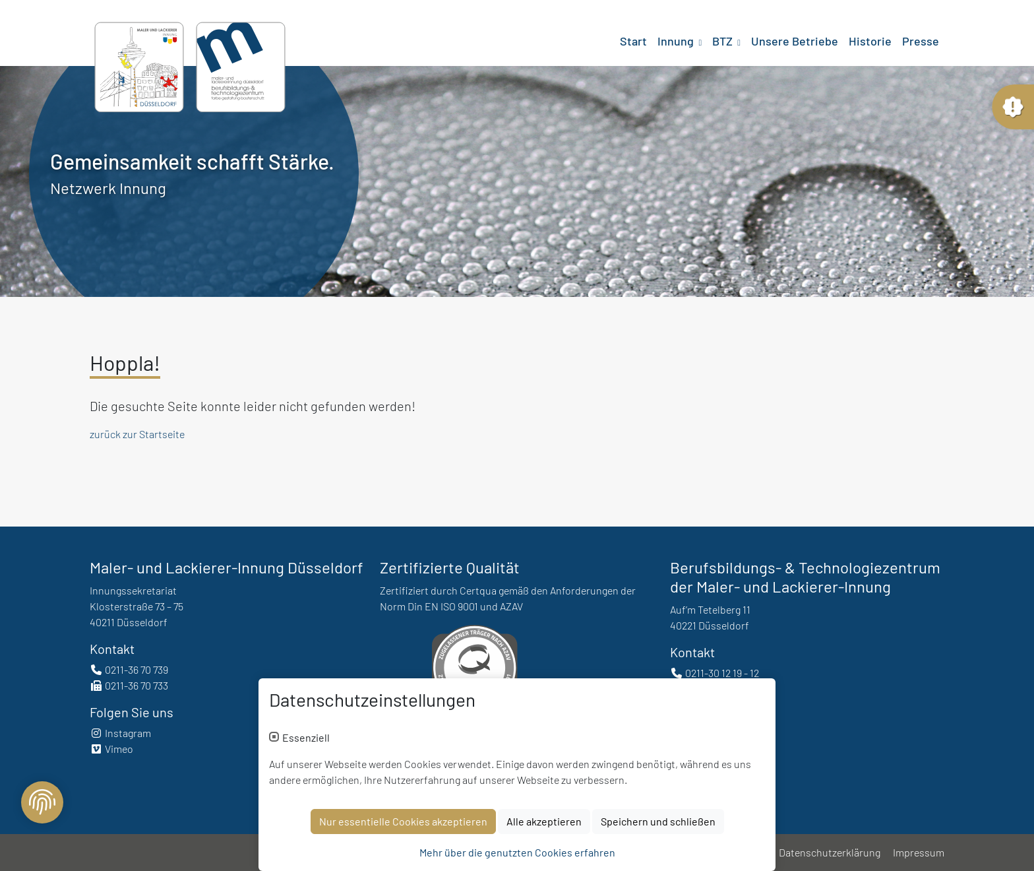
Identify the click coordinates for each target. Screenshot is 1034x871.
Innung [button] (676, 41)
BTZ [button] (723, 41)
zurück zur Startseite (137, 434)
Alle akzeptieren (544, 826)
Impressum (918, 852)
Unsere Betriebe (794, 41)
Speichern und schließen (658, 826)
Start (633, 41)
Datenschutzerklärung (829, 852)
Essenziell (306, 742)
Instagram (120, 732)
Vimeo (111, 748)
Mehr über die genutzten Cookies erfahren (517, 857)
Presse (920, 41)
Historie (870, 41)
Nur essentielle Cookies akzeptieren (403, 826)
